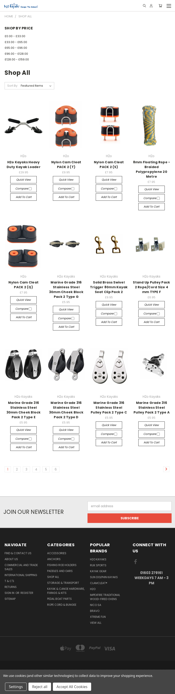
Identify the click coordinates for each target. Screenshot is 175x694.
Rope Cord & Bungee (61, 605)
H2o (92, 589)
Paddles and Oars (60, 571)
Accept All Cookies (72, 686)
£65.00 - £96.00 (16, 48)
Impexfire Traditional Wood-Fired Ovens (105, 597)
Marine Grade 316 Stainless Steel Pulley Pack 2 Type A (152, 407)
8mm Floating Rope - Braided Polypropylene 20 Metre (151, 169)
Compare (23, 188)
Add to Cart (23, 197)
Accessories (56, 553)
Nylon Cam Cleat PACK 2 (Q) (23, 284)
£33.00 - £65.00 (16, 42)
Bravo (94, 611)
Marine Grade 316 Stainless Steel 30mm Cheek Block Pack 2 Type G (66, 289)
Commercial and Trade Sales (21, 567)
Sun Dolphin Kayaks (104, 577)
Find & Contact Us (18, 553)
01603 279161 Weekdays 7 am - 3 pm (151, 577)
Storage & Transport (63, 583)
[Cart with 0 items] (160, 6)
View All (95, 623)
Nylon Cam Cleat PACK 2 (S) (109, 164)
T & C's (9, 581)
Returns (11, 587)
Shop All (53, 577)
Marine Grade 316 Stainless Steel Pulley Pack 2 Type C (109, 407)
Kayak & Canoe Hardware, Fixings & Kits (66, 591)
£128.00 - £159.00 (17, 59)
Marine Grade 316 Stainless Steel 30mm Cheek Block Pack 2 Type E (23, 409)
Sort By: (12, 85)
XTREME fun (98, 617)
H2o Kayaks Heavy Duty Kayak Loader (24, 164)
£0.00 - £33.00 (15, 36)
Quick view (23, 180)
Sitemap (10, 599)
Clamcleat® (98, 583)
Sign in (10, 593)
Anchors (54, 559)
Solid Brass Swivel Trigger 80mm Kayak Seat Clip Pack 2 (109, 287)
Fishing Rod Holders (62, 565)
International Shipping (21, 575)
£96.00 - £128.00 (16, 54)
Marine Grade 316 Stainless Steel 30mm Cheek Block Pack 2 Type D (66, 409)
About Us (11, 559)
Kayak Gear (98, 571)
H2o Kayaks (98, 559)
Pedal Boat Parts (59, 599)
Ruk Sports (98, 565)
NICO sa (95, 605)
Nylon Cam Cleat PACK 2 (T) (66, 164)
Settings (16, 686)
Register (27, 593)
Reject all (39, 686)
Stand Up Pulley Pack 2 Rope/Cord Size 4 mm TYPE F (151, 287)
